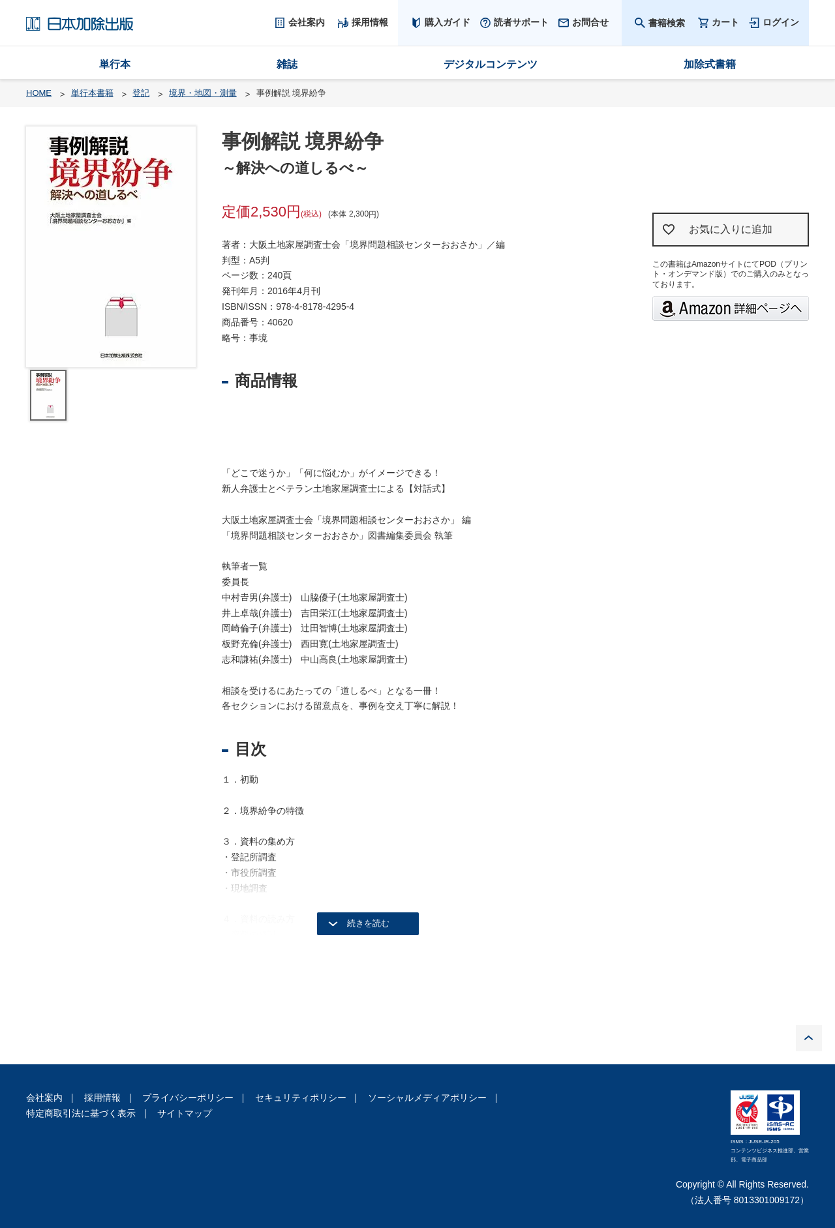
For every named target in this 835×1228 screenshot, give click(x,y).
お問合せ (590, 22)
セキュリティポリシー (300, 1097)
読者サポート (521, 22)
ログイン (781, 22)
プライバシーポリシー (188, 1097)
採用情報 (102, 1097)
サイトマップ (184, 1113)
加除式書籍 (710, 64)
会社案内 (44, 1097)
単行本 (114, 64)
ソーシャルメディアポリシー (427, 1097)
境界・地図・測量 (203, 93)
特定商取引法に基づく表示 (81, 1113)
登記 (140, 93)
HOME (39, 93)
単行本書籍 (92, 93)
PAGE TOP (809, 1038)
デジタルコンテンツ (491, 64)
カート (725, 22)
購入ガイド (447, 22)
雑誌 (287, 64)
